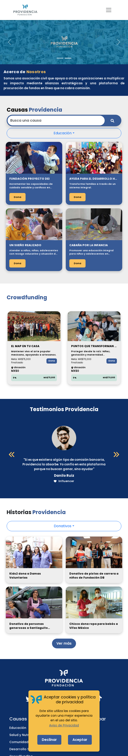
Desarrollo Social (23, 749)
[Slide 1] (60, 58)
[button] (9, 42)
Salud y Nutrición (22, 735)
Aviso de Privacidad (64, 725)
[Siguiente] (116, 454)
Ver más (64, 643)
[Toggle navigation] (109, 10)
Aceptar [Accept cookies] (79, 739)
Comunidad (18, 742)
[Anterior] (12, 454)
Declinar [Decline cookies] (49, 739)
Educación (63, 133)
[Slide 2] (68, 58)
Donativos (62, 526)
